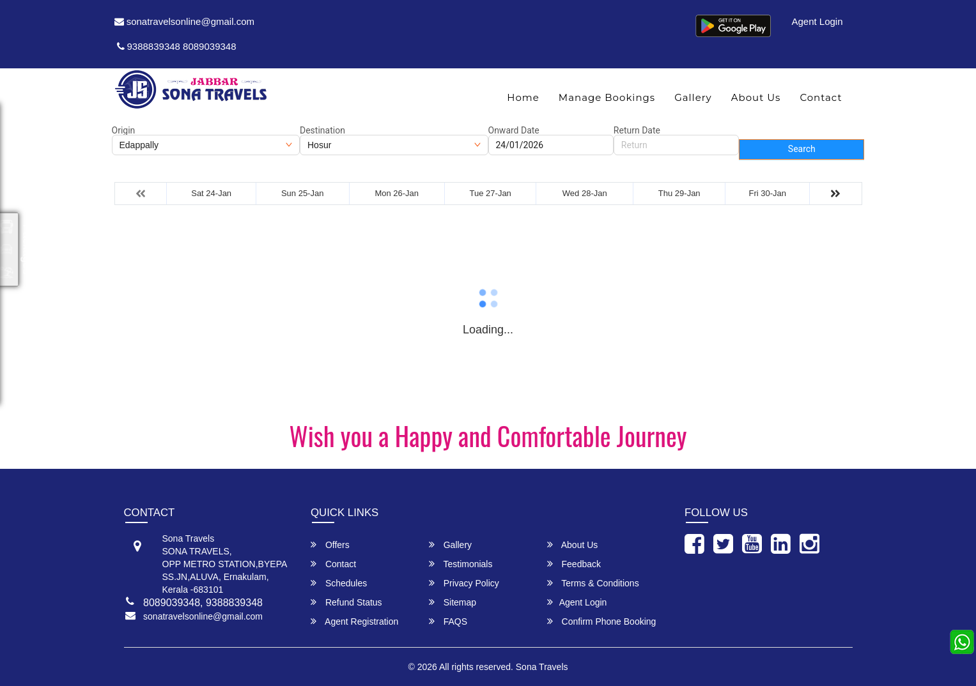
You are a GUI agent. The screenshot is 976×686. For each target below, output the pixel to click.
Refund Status (346, 602)
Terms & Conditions (593, 582)
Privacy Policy (464, 582)
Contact (821, 97)
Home (523, 97)
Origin (124, 130)
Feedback (574, 563)
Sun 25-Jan (302, 193)
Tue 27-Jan (490, 193)
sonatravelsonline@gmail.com (184, 21)
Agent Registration (354, 621)
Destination (322, 130)
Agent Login (816, 21)
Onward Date (513, 130)
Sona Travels (542, 667)
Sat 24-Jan (211, 193)
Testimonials (461, 563)
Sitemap (452, 602)
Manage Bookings (607, 97)
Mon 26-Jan (397, 193)
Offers (330, 544)
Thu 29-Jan (679, 193)
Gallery (693, 97)
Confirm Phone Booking (601, 621)
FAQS (448, 621)
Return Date (637, 130)
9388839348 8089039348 (176, 46)
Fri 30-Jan (768, 193)
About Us (756, 97)
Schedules (339, 582)
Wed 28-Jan (584, 193)
